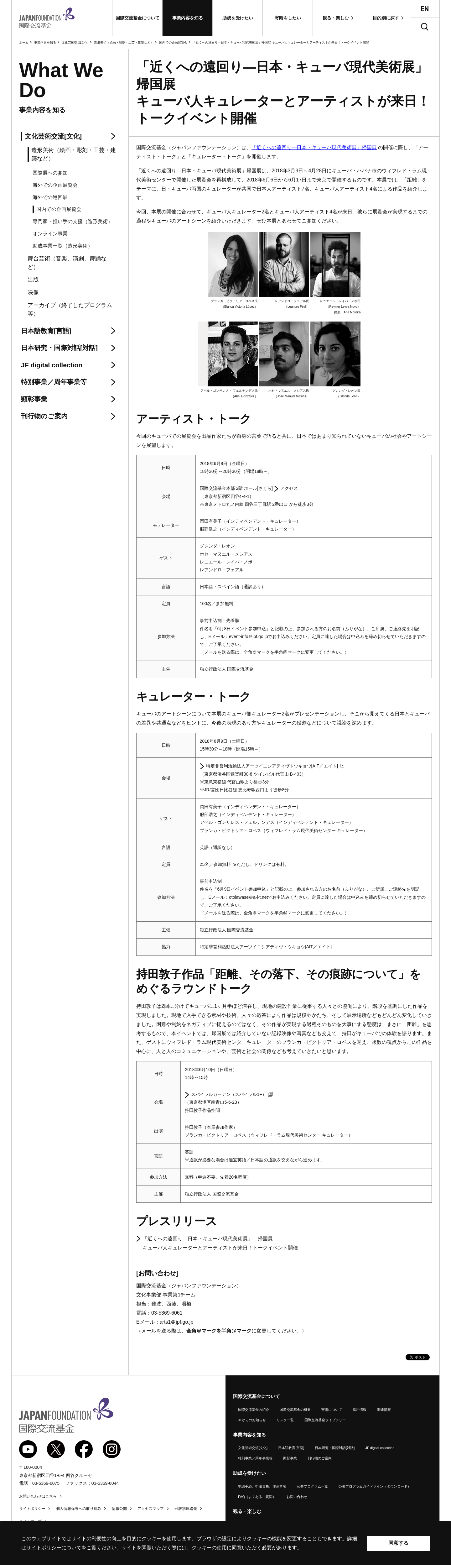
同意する (398, 1543)
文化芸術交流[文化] (75, 42)
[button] (137, 18)
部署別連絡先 (185, 1508)
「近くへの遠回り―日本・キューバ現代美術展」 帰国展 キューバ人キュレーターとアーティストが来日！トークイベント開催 (220, 1243)
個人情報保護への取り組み (78, 1508)
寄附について (331, 1409)
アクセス (289, 488)
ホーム (24, 42)
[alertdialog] (225, 1543)
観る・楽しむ (247, 1511)
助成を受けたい (249, 1473)
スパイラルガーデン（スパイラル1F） (231, 1094)
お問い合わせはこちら (38, 1496)
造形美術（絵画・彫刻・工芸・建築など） (123, 42)
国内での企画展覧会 (173, 42)
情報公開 (119, 1508)
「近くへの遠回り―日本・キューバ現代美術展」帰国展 (314, 147)
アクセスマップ (150, 1508)
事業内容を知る (45, 42)
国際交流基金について (256, 1396)
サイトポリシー (32, 1508)
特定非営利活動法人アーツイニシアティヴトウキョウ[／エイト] (275, 765)
